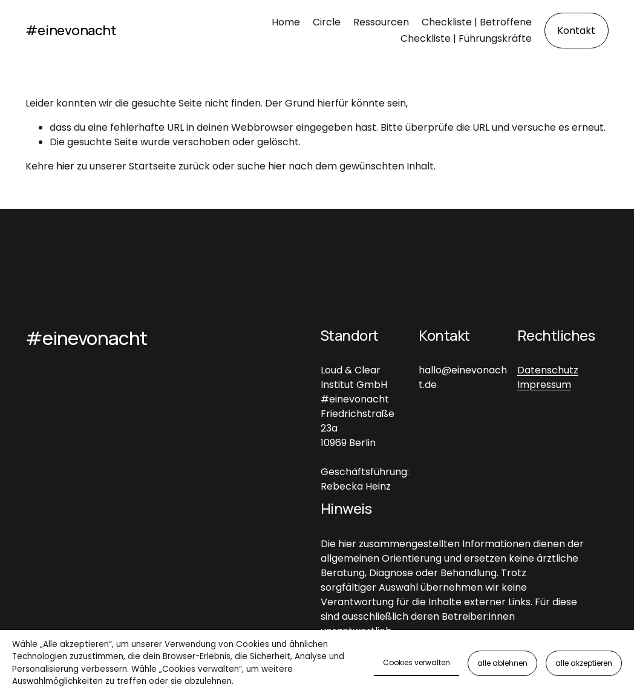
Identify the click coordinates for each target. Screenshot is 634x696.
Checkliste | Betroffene (477, 22)
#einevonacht (70, 30)
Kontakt (576, 31)
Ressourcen (381, 22)
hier (65, 166)
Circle (327, 22)
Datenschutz (547, 370)
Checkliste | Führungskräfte (466, 38)
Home (286, 22)
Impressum (544, 385)
